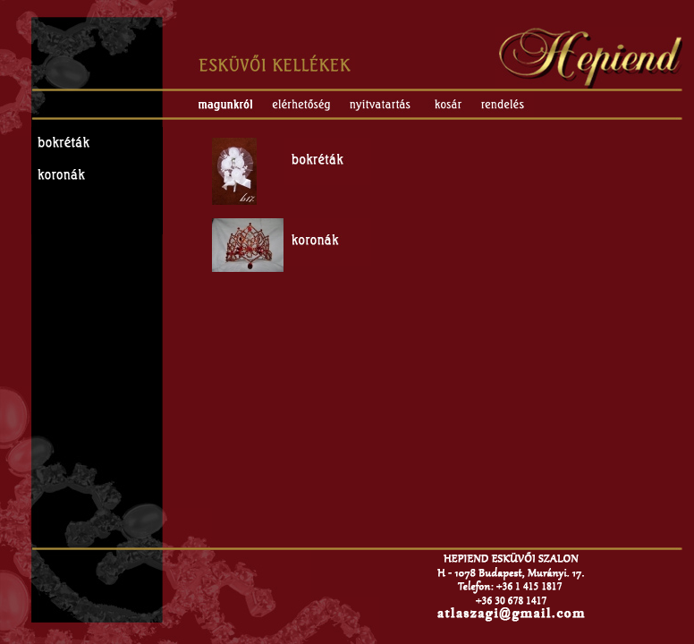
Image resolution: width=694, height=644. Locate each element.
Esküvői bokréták (97, 143)
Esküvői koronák (97, 175)
